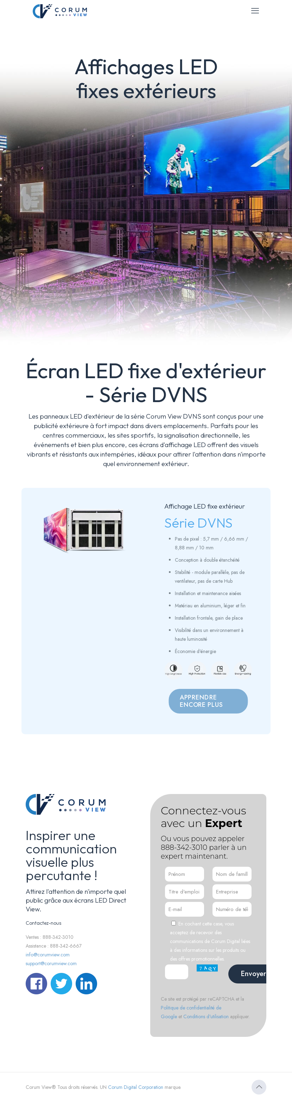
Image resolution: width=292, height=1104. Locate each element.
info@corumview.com (48, 954)
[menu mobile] (255, 11)
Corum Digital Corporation (135, 1087)
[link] (84, 532)
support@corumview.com (51, 963)
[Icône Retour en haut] (259, 1087)
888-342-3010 (184, 847)
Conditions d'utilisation (206, 1016)
